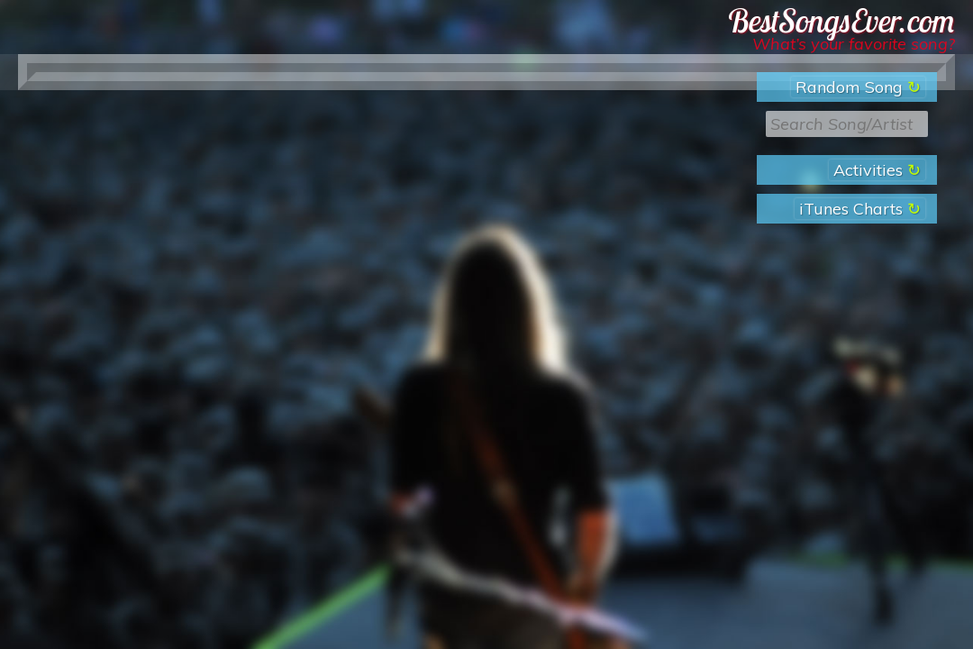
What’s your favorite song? (853, 43)
